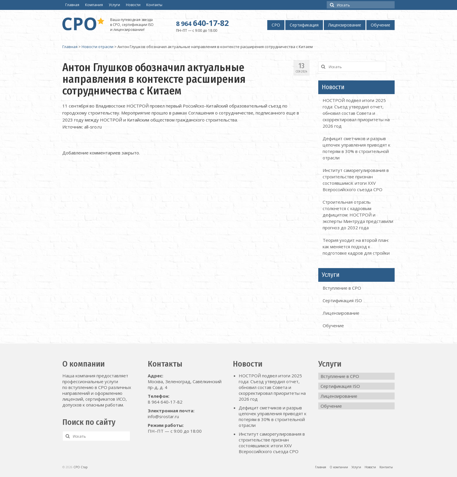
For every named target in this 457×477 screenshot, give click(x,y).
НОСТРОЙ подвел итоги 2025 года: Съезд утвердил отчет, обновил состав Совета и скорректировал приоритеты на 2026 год (356, 113)
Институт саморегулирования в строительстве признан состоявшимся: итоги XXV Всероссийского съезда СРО (272, 442)
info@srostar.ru (163, 416)
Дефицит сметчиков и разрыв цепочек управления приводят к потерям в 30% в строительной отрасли (272, 416)
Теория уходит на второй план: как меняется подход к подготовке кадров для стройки (356, 246)
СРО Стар (80, 467)
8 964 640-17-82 (165, 402)
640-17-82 (202, 23)
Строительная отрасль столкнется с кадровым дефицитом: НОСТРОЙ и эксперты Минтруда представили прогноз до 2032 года (358, 214)
